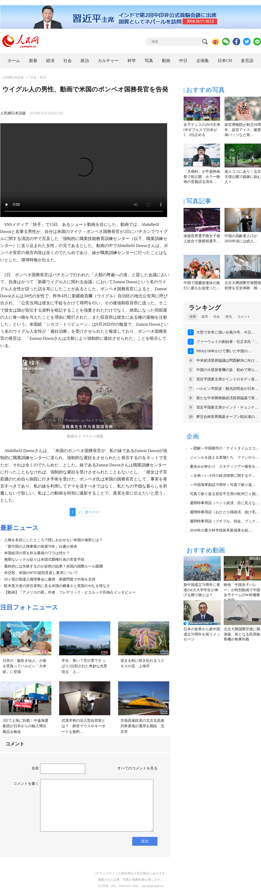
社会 (67, 60)
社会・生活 (38, 77)
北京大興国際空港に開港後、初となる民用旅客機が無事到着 (242, 634)
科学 (132, 60)
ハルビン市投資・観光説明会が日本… (227, 389)
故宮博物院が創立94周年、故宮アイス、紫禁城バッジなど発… (242, 130)
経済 (50, 60)
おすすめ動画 (205, 550)
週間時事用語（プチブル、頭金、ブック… (224, 521)
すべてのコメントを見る (137, 768)
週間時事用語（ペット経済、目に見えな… (224, 503)
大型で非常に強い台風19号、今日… (225, 332)
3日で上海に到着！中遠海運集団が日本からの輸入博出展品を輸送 (25, 726)
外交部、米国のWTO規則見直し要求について (41, 573)
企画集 (202, 60)
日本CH (225, 60)
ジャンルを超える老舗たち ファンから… (224, 457)
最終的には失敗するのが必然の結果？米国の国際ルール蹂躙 (53, 566)
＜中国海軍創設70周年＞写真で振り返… (223, 485)
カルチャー (108, 60)
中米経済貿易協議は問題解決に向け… (227, 360)
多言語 (247, 60)
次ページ (92, 512)
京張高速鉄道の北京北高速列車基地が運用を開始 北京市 (142, 726)
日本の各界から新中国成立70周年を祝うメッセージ (202, 634)
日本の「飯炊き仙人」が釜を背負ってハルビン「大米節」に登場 (24, 666)
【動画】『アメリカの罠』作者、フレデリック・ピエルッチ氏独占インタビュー (70, 592)
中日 (183, 60)
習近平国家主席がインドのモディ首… (227, 379)
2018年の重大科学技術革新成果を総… (221, 530)
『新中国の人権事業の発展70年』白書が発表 (40, 546)
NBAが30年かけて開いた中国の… (224, 351)
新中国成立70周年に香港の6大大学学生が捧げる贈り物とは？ (202, 590)
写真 (149, 60)
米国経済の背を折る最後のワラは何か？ (37, 553)
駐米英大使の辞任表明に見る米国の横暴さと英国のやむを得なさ (57, 586)
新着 (33, 60)
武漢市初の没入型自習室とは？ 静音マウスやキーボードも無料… (83, 726)
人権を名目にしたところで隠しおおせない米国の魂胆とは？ (53, 540)
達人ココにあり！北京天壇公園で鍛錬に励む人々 (242, 177)
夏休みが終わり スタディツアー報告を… (224, 466)
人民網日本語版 (13, 77)
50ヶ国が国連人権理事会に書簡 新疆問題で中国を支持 (49, 579)
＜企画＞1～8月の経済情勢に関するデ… (223, 476)
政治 (85, 60)
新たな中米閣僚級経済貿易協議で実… (227, 398)
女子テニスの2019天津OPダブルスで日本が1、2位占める (202, 130)
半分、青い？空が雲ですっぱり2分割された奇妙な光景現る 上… (84, 666)
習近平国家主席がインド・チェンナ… (227, 407)
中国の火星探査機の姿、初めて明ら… (227, 370)
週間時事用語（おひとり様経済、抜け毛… (224, 512)
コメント (244, 316)
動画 (166, 60)
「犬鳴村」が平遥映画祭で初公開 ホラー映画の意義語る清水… (202, 177)
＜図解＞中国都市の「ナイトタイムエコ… (224, 448)
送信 (144, 841)
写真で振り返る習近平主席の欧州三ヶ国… (224, 494)
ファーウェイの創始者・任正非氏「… (227, 342)
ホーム (14, 60)
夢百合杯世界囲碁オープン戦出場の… (227, 417)
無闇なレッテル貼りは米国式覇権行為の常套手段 (44, 559)
